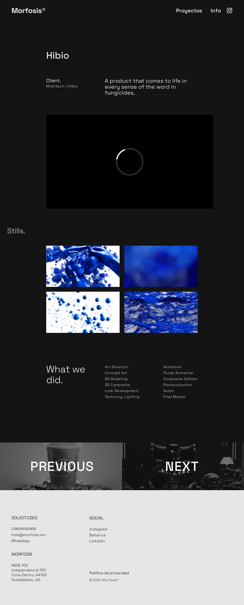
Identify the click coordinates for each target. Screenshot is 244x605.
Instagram (98, 542)
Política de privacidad (109, 586)
